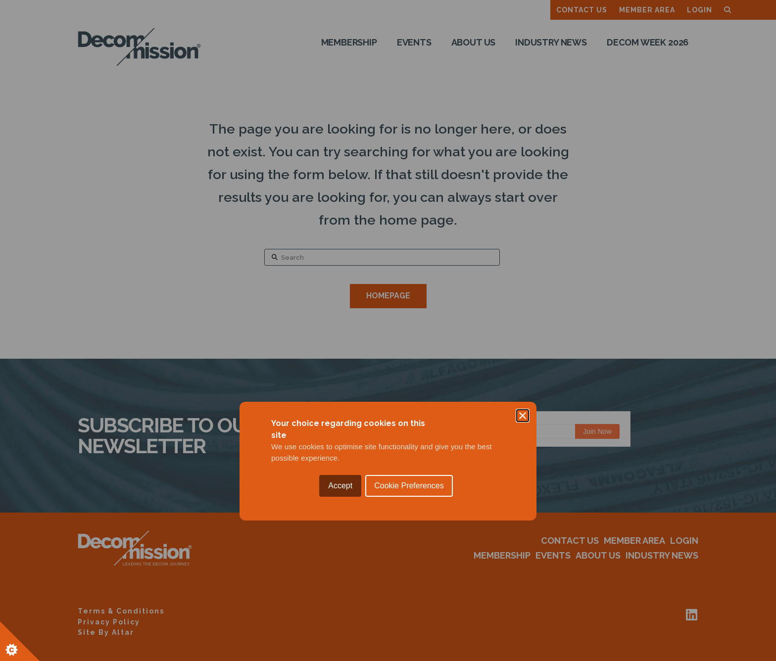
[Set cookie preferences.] (20, 641)
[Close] (523, 285)
